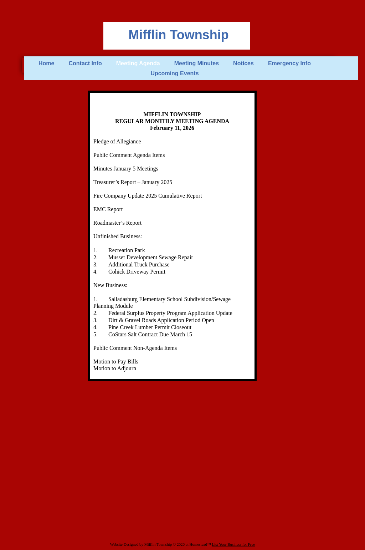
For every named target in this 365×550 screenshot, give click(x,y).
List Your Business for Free (233, 544)
